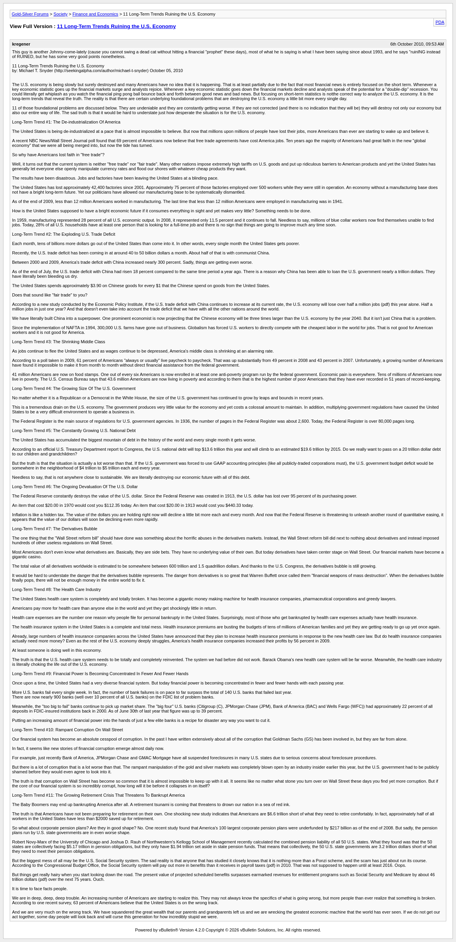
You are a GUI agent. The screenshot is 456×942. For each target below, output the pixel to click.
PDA (439, 22)
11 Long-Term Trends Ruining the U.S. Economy (116, 26)
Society (60, 14)
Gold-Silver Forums (30, 14)
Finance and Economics (95, 14)
